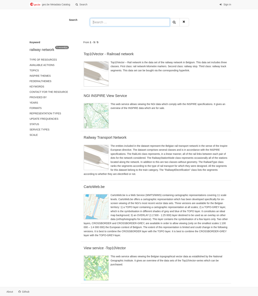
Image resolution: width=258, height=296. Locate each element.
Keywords (37, 86)
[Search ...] (130, 22)
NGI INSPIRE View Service (105, 96)
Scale (34, 134)
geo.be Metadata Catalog (50, 4)
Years (34, 102)
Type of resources (43, 59)
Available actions (42, 65)
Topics (34, 70)
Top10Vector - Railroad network (109, 54)
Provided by (38, 97)
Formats (36, 108)
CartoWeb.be (94, 187)
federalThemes (40, 81)
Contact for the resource (49, 91)
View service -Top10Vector (105, 248)
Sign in (225, 4)
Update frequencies (44, 118)
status (34, 124)
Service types (39, 129)
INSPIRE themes (40, 75)
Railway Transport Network (105, 137)
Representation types (45, 113)
